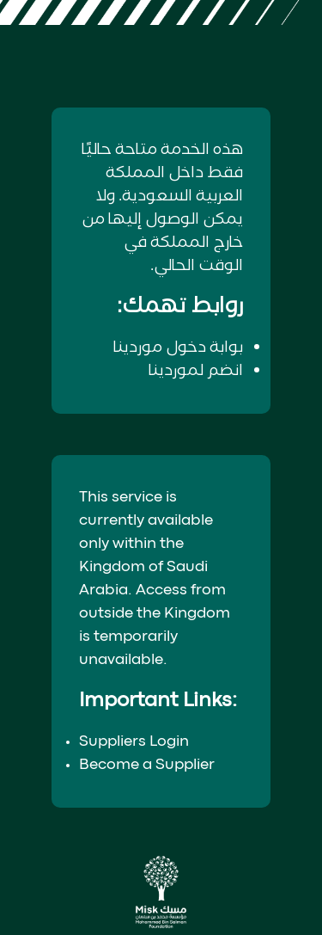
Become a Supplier (147, 765)
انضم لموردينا (196, 371)
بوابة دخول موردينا (178, 347)
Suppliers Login (134, 741)
